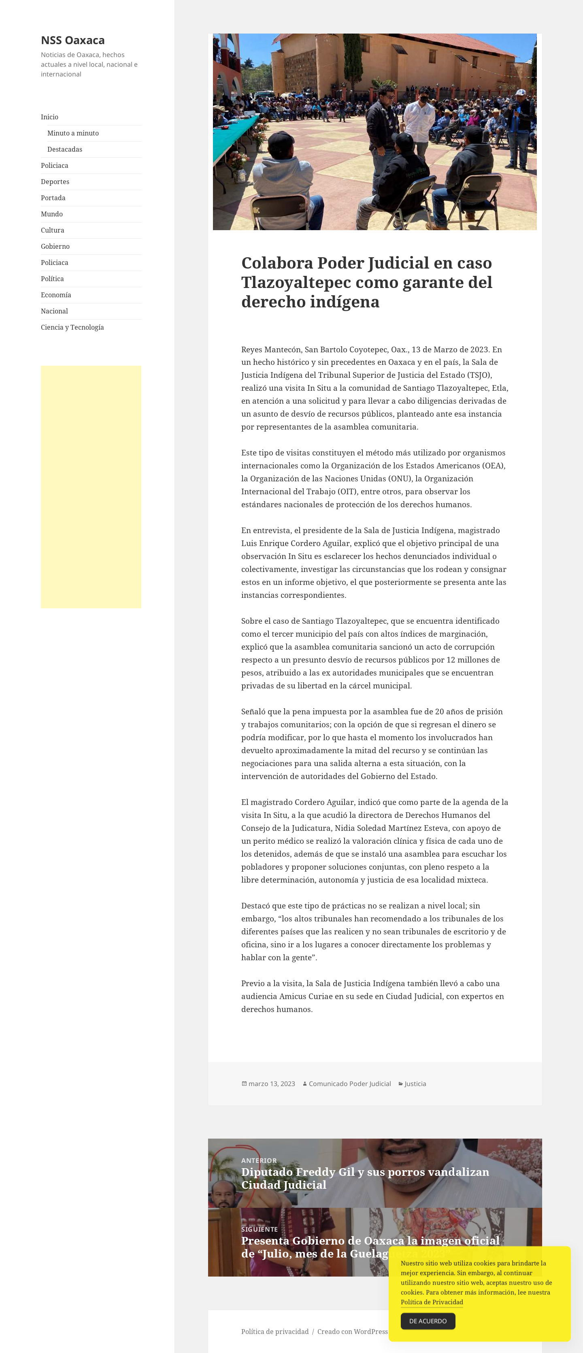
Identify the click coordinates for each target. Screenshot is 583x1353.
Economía (56, 294)
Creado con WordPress (352, 1331)
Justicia (415, 1083)
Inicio (49, 116)
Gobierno (55, 246)
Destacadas (64, 149)
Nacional (54, 311)
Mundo (52, 214)
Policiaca (54, 165)
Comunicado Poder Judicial (350, 1083)
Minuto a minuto (73, 133)
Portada (53, 197)
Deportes (55, 181)
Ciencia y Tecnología (72, 327)
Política (52, 278)
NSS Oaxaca (73, 39)
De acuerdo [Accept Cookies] (428, 1324)
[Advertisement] (91, 487)
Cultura (52, 230)
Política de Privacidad (432, 1305)
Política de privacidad (275, 1331)
